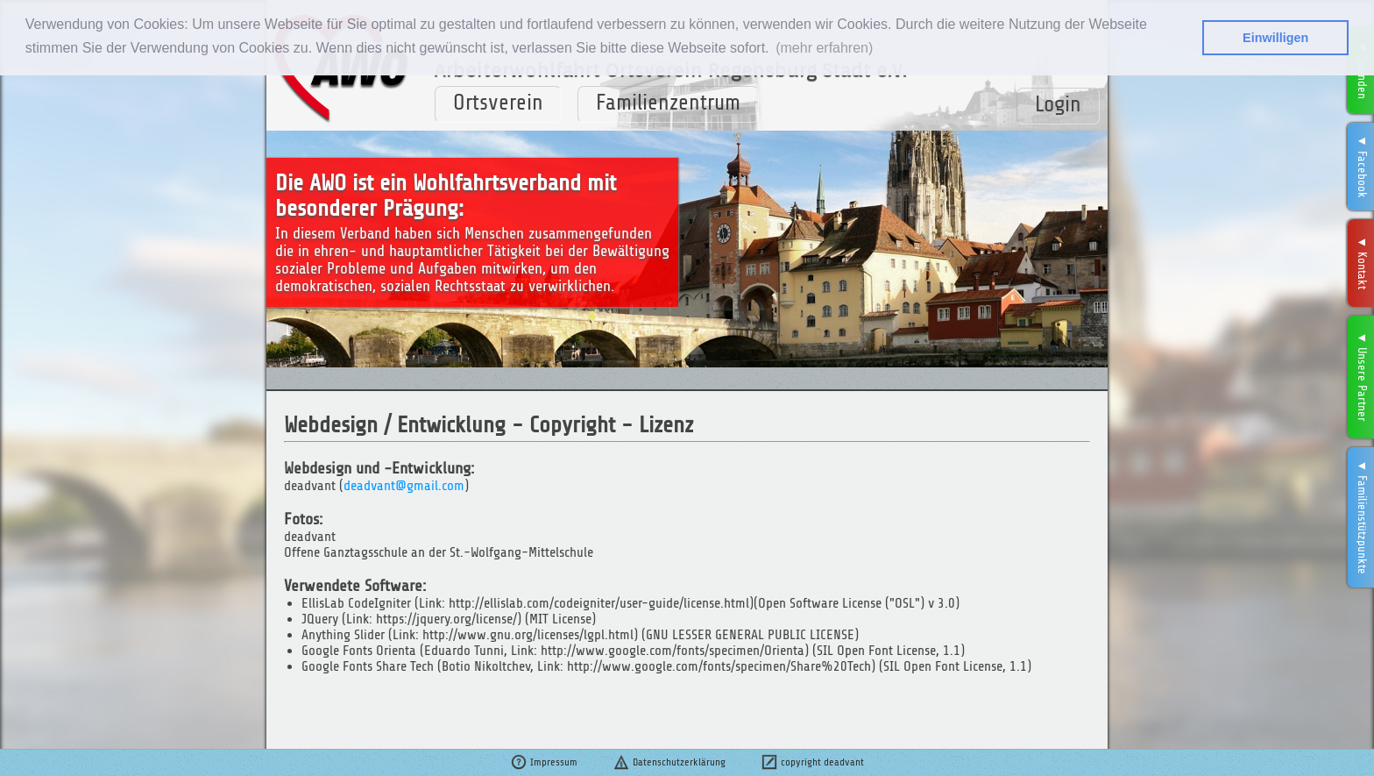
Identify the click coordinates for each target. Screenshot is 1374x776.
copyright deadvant (812, 762)
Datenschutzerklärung (669, 762)
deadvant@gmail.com (404, 486)
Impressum (543, 762)
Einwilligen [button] (1275, 38)
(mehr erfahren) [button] (824, 47)
